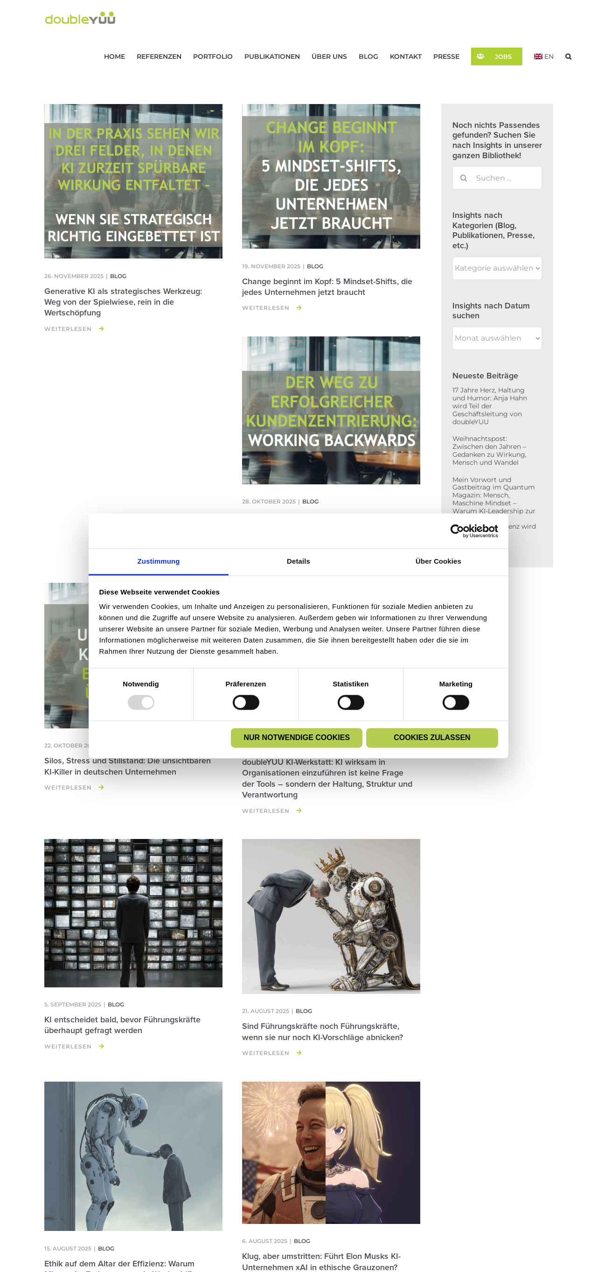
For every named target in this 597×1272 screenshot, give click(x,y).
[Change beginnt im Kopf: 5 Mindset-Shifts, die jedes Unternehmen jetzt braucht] (331, 176)
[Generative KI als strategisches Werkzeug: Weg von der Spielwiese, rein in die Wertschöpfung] (133, 181)
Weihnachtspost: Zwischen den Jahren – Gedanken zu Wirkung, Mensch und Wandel (489, 450)
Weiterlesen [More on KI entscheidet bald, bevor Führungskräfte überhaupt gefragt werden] (68, 1046)
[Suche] (464, 177)
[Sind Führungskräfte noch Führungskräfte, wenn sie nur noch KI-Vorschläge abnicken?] (331, 916)
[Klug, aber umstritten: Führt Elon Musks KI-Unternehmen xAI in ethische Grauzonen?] (331, 1153)
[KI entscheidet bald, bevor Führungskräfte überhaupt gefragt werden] (133, 913)
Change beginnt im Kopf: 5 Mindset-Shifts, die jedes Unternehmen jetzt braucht (327, 286)
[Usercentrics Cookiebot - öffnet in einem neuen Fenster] (457, 531)
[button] (568, 56)
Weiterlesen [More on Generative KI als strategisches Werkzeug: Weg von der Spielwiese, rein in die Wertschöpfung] (68, 328)
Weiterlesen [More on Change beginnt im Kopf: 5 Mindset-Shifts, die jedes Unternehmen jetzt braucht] (266, 307)
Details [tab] (298, 561)
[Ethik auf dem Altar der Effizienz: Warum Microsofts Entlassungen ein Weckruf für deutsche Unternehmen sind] (133, 1156)
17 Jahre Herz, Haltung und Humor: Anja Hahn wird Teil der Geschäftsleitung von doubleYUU (489, 406)
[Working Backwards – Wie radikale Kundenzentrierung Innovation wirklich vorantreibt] (331, 410)
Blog (118, 276)
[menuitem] (544, 56)
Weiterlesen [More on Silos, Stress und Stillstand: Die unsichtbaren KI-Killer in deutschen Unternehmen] (68, 787)
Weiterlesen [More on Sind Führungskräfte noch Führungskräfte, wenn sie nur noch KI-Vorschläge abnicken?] (266, 1052)
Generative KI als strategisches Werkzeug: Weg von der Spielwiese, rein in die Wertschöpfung (123, 302)
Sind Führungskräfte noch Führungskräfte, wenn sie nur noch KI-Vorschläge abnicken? (322, 1031)
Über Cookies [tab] (438, 561)
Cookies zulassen (432, 737)
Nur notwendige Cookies (297, 737)
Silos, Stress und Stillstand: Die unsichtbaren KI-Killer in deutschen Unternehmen (127, 765)
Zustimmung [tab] (159, 561)
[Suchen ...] (497, 177)
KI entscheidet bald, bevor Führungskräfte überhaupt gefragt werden (122, 1024)
